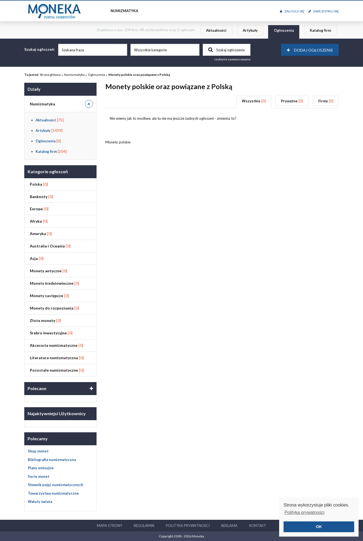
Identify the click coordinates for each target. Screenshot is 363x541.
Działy (34, 89)
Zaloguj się (292, 11)
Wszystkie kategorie (150, 50)
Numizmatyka (74, 75)
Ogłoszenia (284, 30)
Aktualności (216, 30)
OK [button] (319, 526)
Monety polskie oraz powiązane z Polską (139, 75)
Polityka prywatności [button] (304, 512)
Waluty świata (40, 501)
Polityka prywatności (188, 525)
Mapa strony (109, 525)
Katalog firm (320, 30)
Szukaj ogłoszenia (226, 49)
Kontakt (257, 525)
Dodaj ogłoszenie (310, 50)
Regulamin (144, 525)
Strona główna (50, 75)
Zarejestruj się (323, 11)
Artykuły (250, 30)
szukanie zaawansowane (232, 59)
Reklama (229, 525)
